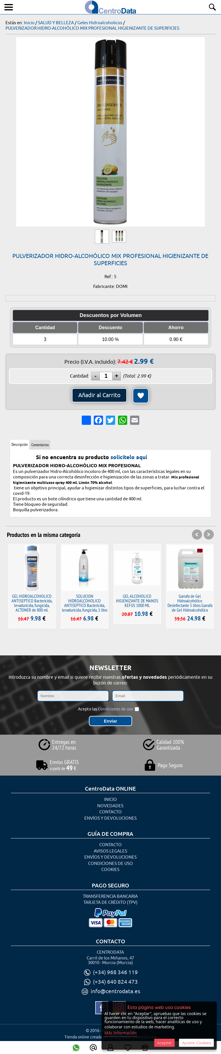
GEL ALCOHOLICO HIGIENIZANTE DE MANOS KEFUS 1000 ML (137, 600)
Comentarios (40, 444)
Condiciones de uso (115, 709)
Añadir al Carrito (99, 395)
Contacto (110, 812)
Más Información (120, 1033)
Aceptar (164, 1042)
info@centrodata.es (115, 991)
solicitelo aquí (128, 457)
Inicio (110, 799)
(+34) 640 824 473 (115, 981)
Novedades (110, 806)
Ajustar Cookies (196, 1042)
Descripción (20, 444)
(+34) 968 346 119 (115, 972)
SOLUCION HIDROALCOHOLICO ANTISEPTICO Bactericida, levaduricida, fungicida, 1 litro (84, 603)
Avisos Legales (110, 851)
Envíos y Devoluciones (110, 818)
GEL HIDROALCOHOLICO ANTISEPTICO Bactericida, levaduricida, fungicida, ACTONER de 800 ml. (32, 603)
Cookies (110, 869)
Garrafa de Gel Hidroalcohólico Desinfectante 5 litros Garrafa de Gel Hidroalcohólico (189, 603)
